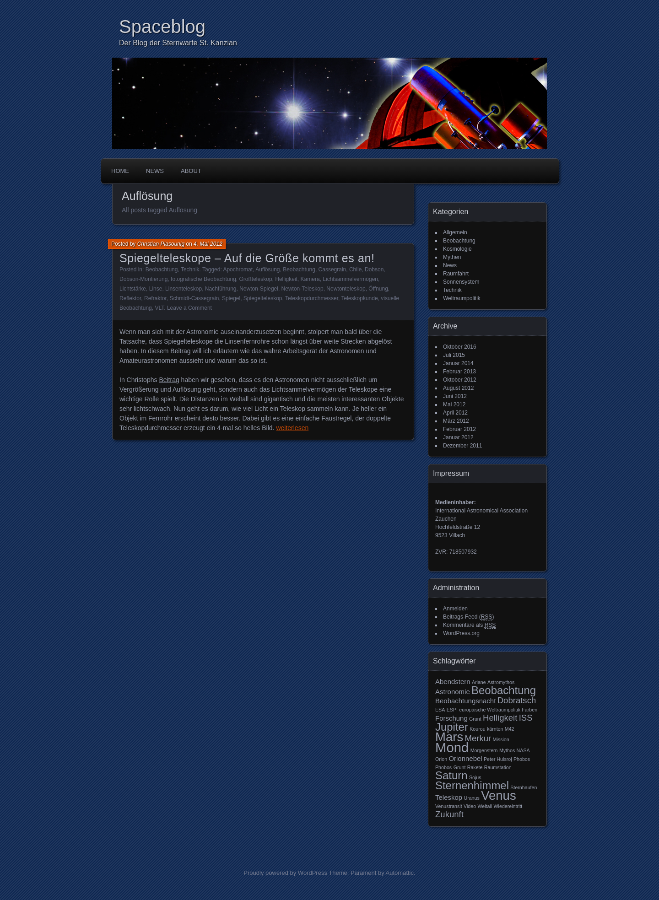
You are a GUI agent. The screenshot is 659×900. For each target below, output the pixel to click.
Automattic (400, 872)
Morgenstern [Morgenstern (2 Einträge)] (484, 750)
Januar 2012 (458, 437)
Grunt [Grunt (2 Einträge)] (475, 719)
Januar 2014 (458, 363)
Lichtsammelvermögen (350, 279)
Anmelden (455, 608)
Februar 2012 (459, 429)
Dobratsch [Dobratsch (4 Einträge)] (516, 700)
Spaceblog (162, 26)
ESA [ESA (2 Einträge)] (440, 709)
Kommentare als (469, 625)
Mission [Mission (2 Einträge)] (501, 739)
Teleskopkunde (359, 298)
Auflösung (267, 269)
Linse (155, 289)
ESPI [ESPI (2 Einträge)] (452, 709)
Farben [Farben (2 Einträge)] (529, 709)
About (191, 170)
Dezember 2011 (462, 445)
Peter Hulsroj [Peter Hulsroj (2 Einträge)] (498, 759)
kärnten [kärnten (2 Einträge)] (495, 729)
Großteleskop (255, 279)
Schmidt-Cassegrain (194, 298)
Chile (355, 269)
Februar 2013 (459, 371)
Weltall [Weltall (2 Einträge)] (484, 806)
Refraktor (155, 298)
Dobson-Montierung (143, 279)
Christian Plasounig (160, 244)
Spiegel (231, 298)
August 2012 (458, 388)
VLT (159, 308)
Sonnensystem (461, 282)
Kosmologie (457, 249)
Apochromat (238, 269)
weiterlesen (292, 427)
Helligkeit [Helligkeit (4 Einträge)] (500, 717)
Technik (190, 269)
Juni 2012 (455, 396)
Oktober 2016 (459, 347)
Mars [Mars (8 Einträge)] (449, 737)
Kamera (310, 279)
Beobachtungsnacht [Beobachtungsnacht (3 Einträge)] (465, 701)
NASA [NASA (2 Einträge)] (523, 750)
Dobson (374, 269)
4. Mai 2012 (208, 244)
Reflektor (130, 298)
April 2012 (455, 413)
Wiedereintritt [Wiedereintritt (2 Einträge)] (508, 806)
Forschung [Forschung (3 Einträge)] (451, 718)
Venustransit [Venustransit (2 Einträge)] (448, 806)
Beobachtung (162, 269)
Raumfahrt (456, 273)
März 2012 (456, 421)
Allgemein (455, 232)
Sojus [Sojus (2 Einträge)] (475, 777)
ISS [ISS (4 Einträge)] (526, 717)
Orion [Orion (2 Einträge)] (441, 759)
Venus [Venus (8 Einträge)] (498, 795)
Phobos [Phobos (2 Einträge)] (521, 759)
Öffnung (378, 289)
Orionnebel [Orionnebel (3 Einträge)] (465, 758)
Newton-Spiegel (258, 289)
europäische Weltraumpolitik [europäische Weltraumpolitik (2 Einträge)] (489, 709)
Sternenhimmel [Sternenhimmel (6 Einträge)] (472, 785)
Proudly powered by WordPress (285, 872)
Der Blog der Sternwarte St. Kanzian (178, 43)
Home (120, 170)
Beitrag (169, 379)
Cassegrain (332, 269)
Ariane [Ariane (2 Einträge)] (479, 682)
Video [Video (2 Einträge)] (470, 806)
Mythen (452, 257)
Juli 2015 (454, 355)
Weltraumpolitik (462, 298)
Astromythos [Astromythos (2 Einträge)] (500, 682)
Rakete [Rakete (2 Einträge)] (475, 767)
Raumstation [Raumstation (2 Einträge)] (498, 767)
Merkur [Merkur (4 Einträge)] (478, 738)
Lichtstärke (132, 289)
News (155, 170)
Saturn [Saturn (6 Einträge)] (451, 775)
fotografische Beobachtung (203, 279)
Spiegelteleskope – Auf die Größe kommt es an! (247, 258)
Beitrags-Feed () (468, 617)
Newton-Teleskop (302, 289)
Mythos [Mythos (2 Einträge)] (507, 750)
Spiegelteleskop (262, 298)
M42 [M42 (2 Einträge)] (509, 729)
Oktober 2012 (459, 380)
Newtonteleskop (345, 289)
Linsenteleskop (183, 289)
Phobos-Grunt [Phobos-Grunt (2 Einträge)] (450, 767)
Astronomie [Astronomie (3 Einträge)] (452, 691)
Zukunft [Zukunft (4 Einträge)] (449, 814)
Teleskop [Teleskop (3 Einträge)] (448, 797)
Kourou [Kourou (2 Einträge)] (477, 729)
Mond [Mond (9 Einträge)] (452, 747)
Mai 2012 (454, 404)
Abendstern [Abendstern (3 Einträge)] (452, 681)
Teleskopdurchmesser (311, 298)
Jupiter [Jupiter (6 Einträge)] (451, 727)
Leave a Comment (189, 308)
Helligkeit (286, 279)
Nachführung (221, 289)
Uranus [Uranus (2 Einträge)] (471, 798)
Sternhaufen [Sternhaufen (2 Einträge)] (523, 787)
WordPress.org (461, 633)
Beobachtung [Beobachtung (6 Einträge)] (503, 690)
